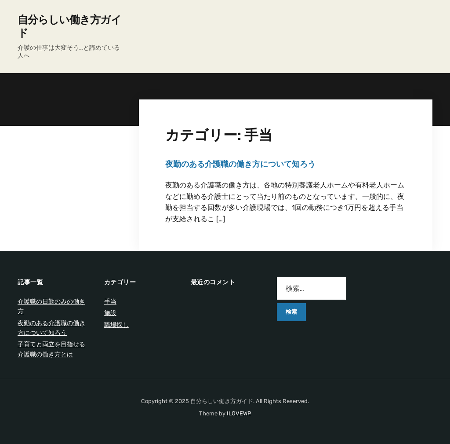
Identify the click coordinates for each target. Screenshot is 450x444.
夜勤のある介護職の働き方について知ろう (240, 164)
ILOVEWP (239, 413)
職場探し (116, 325)
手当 (110, 301)
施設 (110, 313)
